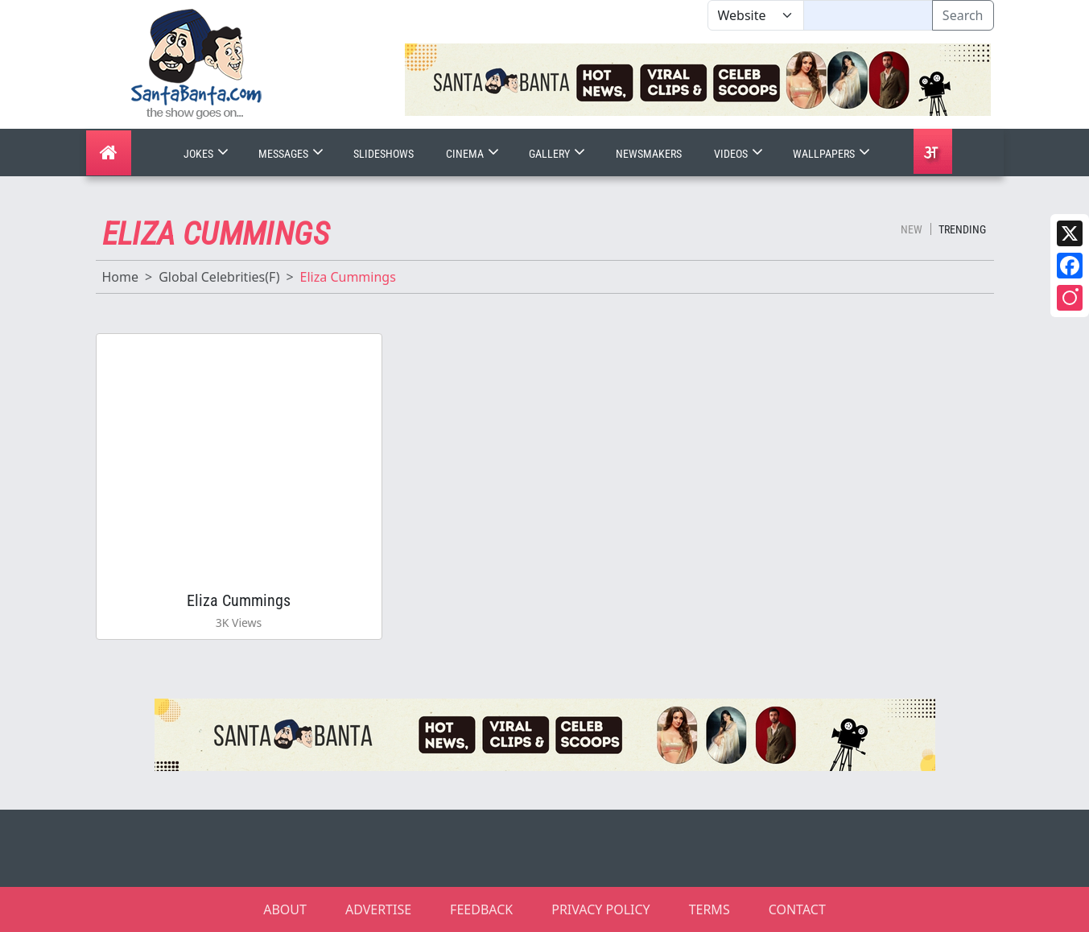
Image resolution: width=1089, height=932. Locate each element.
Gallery (558, 153)
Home (120, 277)
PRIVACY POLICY (600, 909)
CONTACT (797, 909)
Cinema (474, 153)
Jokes (208, 153)
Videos (740, 153)
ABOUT (285, 909)
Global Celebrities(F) (219, 277)
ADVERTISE (378, 909)
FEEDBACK (481, 909)
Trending (962, 229)
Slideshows (383, 153)
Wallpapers (833, 153)
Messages (292, 153)
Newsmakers (649, 153)
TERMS (709, 909)
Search (963, 15)
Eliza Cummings (239, 600)
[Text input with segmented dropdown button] (868, 15)
